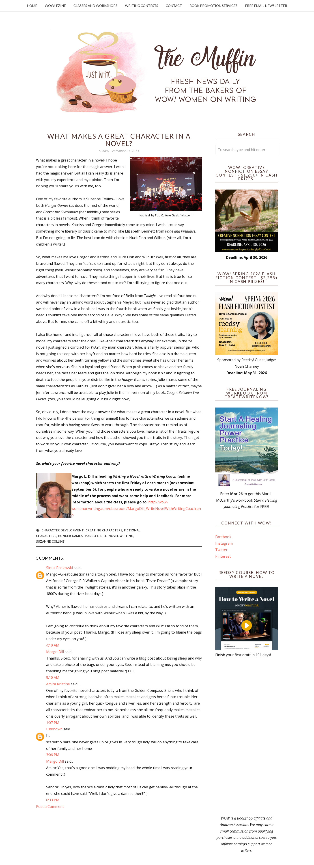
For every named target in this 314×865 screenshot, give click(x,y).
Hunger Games (70, 536)
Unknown (54, 729)
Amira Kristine (58, 684)
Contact (174, 6)
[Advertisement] (246, 736)
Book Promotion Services (213, 6)
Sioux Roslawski (59, 567)
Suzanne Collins (50, 541)
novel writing (120, 536)
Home (32, 6)
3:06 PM (52, 754)
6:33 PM (52, 800)
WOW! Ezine (55, 6)
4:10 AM (52, 645)
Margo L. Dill (95, 536)
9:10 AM (52, 677)
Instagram (224, 543)
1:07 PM (52, 722)
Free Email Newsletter (266, 6)
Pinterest (223, 556)
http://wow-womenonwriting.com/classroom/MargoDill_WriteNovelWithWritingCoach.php (136, 509)
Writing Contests (141, 6)
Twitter (221, 549)
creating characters (104, 530)
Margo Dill (55, 651)
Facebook (223, 536)
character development (62, 530)
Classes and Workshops (95, 6)
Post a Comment (50, 806)
